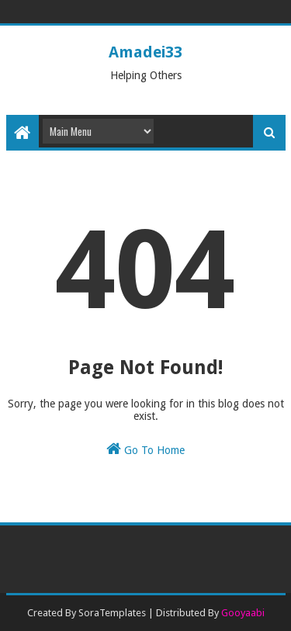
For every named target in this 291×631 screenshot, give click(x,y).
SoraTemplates (112, 613)
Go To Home (145, 448)
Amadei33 (145, 52)
